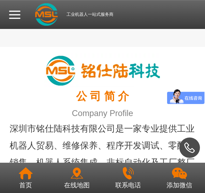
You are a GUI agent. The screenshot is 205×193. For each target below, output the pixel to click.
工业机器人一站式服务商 (89, 14)
